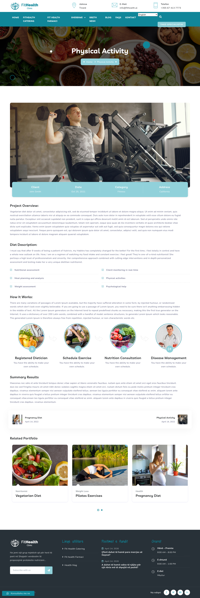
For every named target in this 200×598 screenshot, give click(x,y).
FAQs (118, 17)
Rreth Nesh (93, 19)
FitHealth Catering (29, 19)
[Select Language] (148, 14)
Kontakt (130, 17)
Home (15, 17)
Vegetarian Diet (28, 495)
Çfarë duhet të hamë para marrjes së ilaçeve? (122, 553)
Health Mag (71, 565)
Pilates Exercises (89, 495)
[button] (98, 510)
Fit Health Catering (75, 548)
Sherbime (77, 17)
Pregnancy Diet (148, 495)
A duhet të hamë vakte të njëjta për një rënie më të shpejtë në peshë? (121, 566)
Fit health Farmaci (74, 557)
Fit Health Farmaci (53, 19)
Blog (108, 17)
